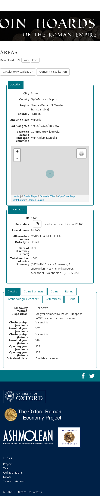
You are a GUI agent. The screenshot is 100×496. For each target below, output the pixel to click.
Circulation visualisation (18, 71)
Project (8, 464)
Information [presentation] (17, 209)
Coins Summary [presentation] (34, 291)
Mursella (36, 119)
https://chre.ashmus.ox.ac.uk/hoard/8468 (57, 224)
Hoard (26, 60)
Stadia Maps (30, 196)
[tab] (16, 85)
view (56, 125)
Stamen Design (36, 200)
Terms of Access (13, 481)
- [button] (17, 158)
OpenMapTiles (47, 196)
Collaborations (12, 472)
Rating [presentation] (69, 291)
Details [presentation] (12, 291)
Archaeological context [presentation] (23, 299)
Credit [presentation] (71, 299)
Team (6, 468)
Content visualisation (53, 71)
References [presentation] (53, 299)
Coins (35, 60)
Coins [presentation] (54, 291)
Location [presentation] (16, 84)
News (6, 477)
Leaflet (15, 196)
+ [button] (17, 152)
